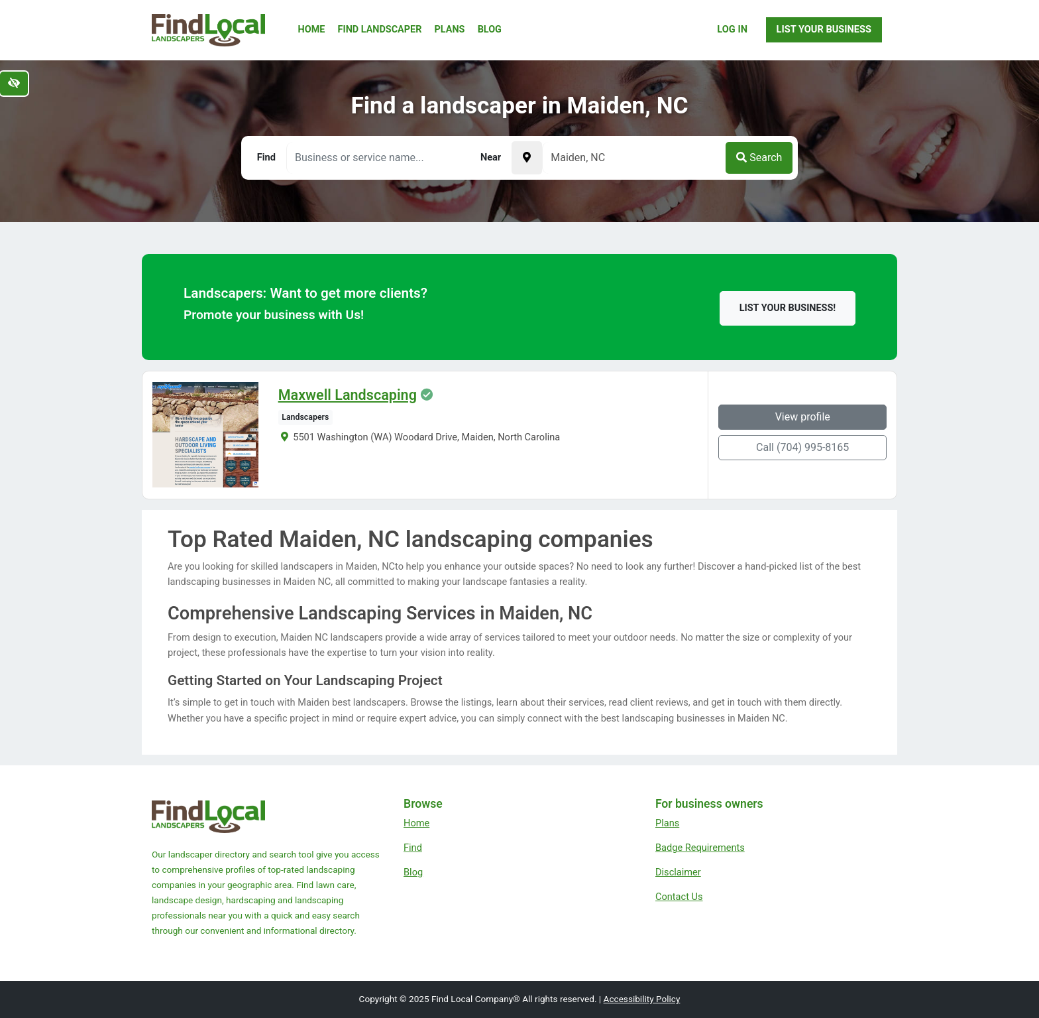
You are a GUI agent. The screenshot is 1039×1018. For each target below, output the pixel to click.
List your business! (787, 308)
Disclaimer (678, 872)
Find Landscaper (380, 29)
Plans (450, 29)
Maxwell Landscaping (347, 395)
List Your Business (824, 29)
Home (311, 29)
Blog (490, 29)
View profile (802, 417)
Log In (732, 29)
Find (413, 848)
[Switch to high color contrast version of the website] (14, 83)
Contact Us (679, 897)
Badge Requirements (700, 848)
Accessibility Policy (642, 998)
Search (759, 157)
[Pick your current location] (527, 157)
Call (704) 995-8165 (802, 447)
